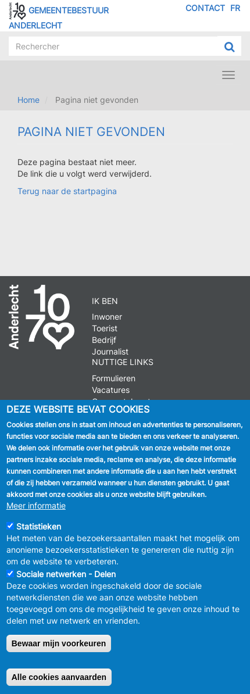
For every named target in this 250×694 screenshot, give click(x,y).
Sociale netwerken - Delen (66, 574)
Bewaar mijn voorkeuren (59, 643)
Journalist (110, 351)
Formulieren (113, 378)
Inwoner (107, 316)
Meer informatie (36, 505)
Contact (205, 8)
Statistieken (38, 526)
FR (235, 8)
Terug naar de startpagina (67, 191)
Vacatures (111, 390)
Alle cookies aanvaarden (59, 677)
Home (28, 100)
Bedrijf (104, 340)
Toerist (104, 328)
